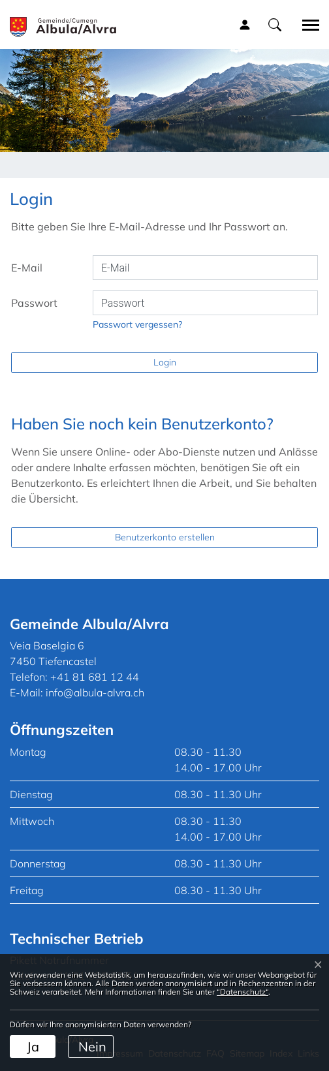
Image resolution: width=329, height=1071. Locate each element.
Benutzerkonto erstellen (165, 537)
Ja (33, 1046)
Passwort (34, 302)
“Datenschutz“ (242, 992)
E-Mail (26, 267)
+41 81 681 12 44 (94, 676)
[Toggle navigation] (306, 24)
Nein (92, 1046)
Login (164, 362)
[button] (275, 24)
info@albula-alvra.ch (95, 692)
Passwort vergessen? (137, 324)
